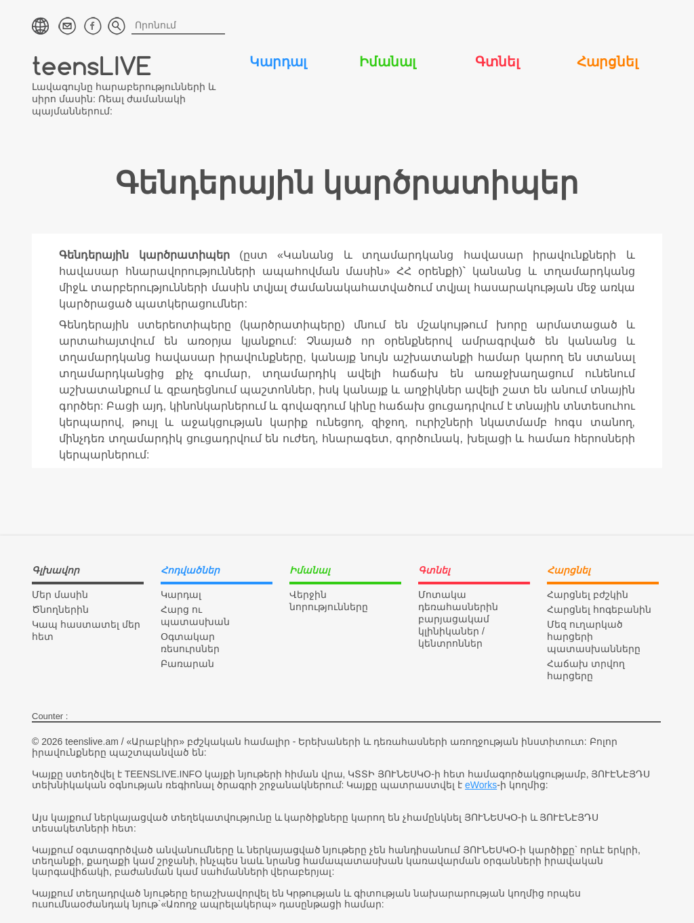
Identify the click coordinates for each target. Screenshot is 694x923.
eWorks (481, 784)
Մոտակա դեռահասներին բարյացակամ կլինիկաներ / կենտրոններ (458, 619)
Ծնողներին (60, 609)
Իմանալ (387, 61)
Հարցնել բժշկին (587, 594)
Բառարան (187, 663)
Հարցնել (607, 61)
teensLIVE (92, 65)
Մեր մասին (60, 594)
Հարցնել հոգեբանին (599, 609)
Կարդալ (277, 61)
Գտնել (497, 61)
